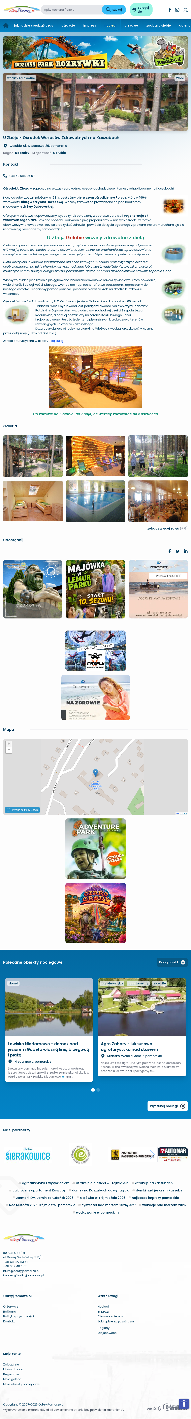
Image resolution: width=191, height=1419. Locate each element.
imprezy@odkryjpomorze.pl (23, 1275)
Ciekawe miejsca (110, 1316)
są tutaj (57, 341)
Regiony (103, 1328)
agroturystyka (112, 983)
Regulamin (11, 1374)
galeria (185, 25)
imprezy (89, 25)
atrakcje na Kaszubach (154, 1183)
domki (13, 983)
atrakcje (68, 25)
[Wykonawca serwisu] (167, 1407)
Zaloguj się (11, 1364)
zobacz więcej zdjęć (167, 528)
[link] (170, 551)
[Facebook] (170, 10)
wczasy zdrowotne (21, 78)
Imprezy (103, 1311)
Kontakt (9, 1321)
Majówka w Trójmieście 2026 (102, 1198)
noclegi (110, 25)
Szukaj (114, 9)
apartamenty (138, 983)
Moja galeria (12, 1379)
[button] (95, 773)
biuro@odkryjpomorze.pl (21, 1271)
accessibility (184, 1403)
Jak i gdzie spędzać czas (116, 1321)
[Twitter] (186, 10)
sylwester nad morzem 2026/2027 (109, 1205)
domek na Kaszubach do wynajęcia (100, 1190)
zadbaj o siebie (158, 25)
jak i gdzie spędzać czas (33, 25)
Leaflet (182, 813)
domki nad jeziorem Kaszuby (159, 1190)
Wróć (180, 78)
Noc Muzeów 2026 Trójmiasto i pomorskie (42, 1205)
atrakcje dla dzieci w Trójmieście (102, 1183)
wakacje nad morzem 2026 (164, 1205)
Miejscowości (107, 1333)
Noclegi (103, 1306)
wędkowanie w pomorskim (97, 1212)
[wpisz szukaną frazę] (71, 9)
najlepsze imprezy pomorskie (155, 1198)
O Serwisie (11, 1306)
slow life (160, 983)
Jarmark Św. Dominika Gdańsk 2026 (44, 1198)
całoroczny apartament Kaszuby (39, 1190)
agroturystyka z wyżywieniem (45, 1183)
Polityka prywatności (18, 1316)
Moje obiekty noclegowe (21, 1384)
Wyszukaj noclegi (167, 1106)
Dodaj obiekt (172, 962)
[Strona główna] (5, 25)
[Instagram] (177, 10)
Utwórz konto (13, 1369)
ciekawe (131, 25)
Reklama (9, 1311)
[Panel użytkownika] (141, 9)
